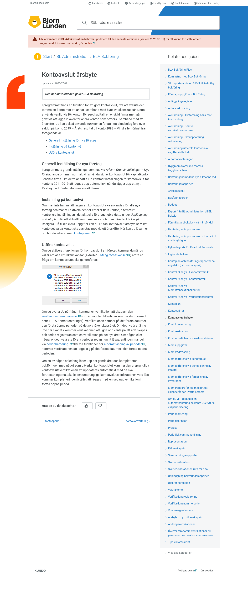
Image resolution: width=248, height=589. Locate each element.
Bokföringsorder (176, 197)
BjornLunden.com (38, 3)
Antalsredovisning (177, 108)
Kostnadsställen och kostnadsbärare (189, 338)
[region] (94, 232)
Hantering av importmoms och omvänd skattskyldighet (190, 238)
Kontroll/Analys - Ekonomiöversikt (187, 272)
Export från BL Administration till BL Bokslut (188, 213)
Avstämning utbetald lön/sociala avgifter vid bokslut (186, 150)
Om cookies (207, 570)
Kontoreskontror (176, 331)
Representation (176, 441)
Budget (171, 204)
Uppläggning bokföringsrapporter (187, 476)
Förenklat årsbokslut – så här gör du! (189, 222)
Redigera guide (186, 570)
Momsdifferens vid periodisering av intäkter (188, 368)
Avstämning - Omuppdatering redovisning (184, 139)
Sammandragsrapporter (181, 455)
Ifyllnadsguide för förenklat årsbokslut (189, 247)
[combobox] (148, 22)
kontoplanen (82, 233)
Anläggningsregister (179, 101)
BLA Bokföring (106, 56)
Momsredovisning (177, 352)
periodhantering (57, 344)
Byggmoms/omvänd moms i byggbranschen (184, 168)
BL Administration (72, 56)
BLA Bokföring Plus (178, 69)
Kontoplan (172, 303)
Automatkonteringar (179, 159)
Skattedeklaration (177, 462)
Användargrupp (135, 3)
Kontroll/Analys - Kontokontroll (185, 279)
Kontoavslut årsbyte (179, 317)
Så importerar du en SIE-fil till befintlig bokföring (189, 85)
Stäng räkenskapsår (113, 255)
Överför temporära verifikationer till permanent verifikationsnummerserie (189, 533)
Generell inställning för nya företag (72, 140)
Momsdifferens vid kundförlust (185, 359)
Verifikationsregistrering (181, 496)
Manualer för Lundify (207, 3)
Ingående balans (176, 254)
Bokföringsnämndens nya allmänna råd (190, 177)
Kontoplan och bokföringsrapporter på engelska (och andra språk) (190, 263)
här (90, 43)
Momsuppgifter (176, 345)
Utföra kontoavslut (61, 152)
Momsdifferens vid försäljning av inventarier (186, 379)
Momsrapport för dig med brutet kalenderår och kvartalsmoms (186, 390)
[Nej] (100, 405)
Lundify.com (158, 3)
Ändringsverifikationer (180, 524)
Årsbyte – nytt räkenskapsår (183, 517)
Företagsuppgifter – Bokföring (185, 94)
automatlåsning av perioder (123, 344)
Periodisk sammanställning (183, 434)
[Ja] (87, 405)
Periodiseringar (176, 421)
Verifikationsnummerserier (182, 503)
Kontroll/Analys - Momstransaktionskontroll (182, 288)
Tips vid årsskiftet (177, 542)
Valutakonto (174, 489)
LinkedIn (113, 3)
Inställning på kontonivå (65, 146)
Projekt (171, 427)
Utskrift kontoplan (177, 482)
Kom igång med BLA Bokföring (185, 76)
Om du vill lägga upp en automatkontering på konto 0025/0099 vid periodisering (190, 403)
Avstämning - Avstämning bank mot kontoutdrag (188, 117)
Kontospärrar (51, 421)
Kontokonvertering (138, 421)
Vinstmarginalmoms (179, 510)
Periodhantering (176, 414)
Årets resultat (175, 190)
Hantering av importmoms (182, 229)
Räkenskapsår (175, 448)
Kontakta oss (180, 3)
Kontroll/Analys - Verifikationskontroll (189, 297)
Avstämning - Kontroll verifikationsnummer (179, 128)
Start (47, 56)
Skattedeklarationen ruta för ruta (186, 469)
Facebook (96, 3)
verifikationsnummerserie (60, 316)
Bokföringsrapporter (179, 184)
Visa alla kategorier (178, 552)
